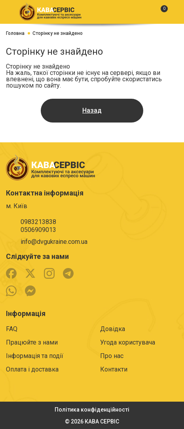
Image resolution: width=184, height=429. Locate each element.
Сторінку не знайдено (57, 33)
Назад (92, 110)
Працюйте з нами (32, 342)
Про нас (111, 356)
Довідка (112, 329)
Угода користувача (127, 342)
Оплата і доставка (32, 369)
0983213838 (38, 222)
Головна (15, 33)
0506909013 (38, 230)
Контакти (113, 369)
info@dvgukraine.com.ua (54, 241)
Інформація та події (34, 356)
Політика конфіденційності (92, 409)
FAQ (11, 329)
